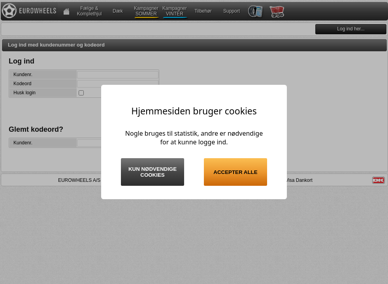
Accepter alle (235, 172)
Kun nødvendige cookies (152, 172)
